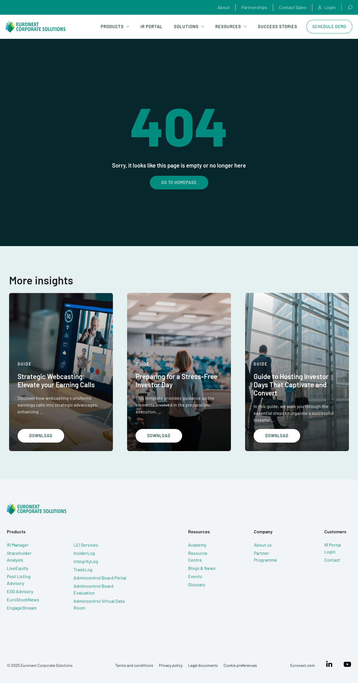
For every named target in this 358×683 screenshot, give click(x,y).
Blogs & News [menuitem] (202, 568)
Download (40, 435)
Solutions (189, 26)
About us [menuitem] (263, 544)
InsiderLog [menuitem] (84, 553)
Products (115, 26)
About (224, 7)
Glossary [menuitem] (196, 584)
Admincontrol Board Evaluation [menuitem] (93, 589)
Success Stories (277, 26)
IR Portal (151, 26)
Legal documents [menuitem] (203, 665)
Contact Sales (292, 7)
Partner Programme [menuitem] (265, 556)
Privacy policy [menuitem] (170, 665)
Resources (231, 26)
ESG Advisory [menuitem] (20, 591)
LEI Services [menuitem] (85, 544)
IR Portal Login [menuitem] (332, 548)
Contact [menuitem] (332, 560)
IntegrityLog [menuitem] (85, 561)
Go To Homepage (179, 182)
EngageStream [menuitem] (22, 607)
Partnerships (254, 7)
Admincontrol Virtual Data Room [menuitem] (99, 604)
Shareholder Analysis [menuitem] (19, 556)
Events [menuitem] (195, 576)
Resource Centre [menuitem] (197, 556)
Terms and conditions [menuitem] (134, 665)
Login (327, 7)
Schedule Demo (329, 26)
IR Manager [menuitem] (18, 544)
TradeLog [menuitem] (82, 569)
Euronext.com (302, 665)
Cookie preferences (240, 665)
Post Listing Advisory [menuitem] (19, 580)
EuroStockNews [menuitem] (23, 599)
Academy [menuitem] (197, 544)
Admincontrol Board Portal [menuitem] (99, 577)
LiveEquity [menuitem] (17, 568)
